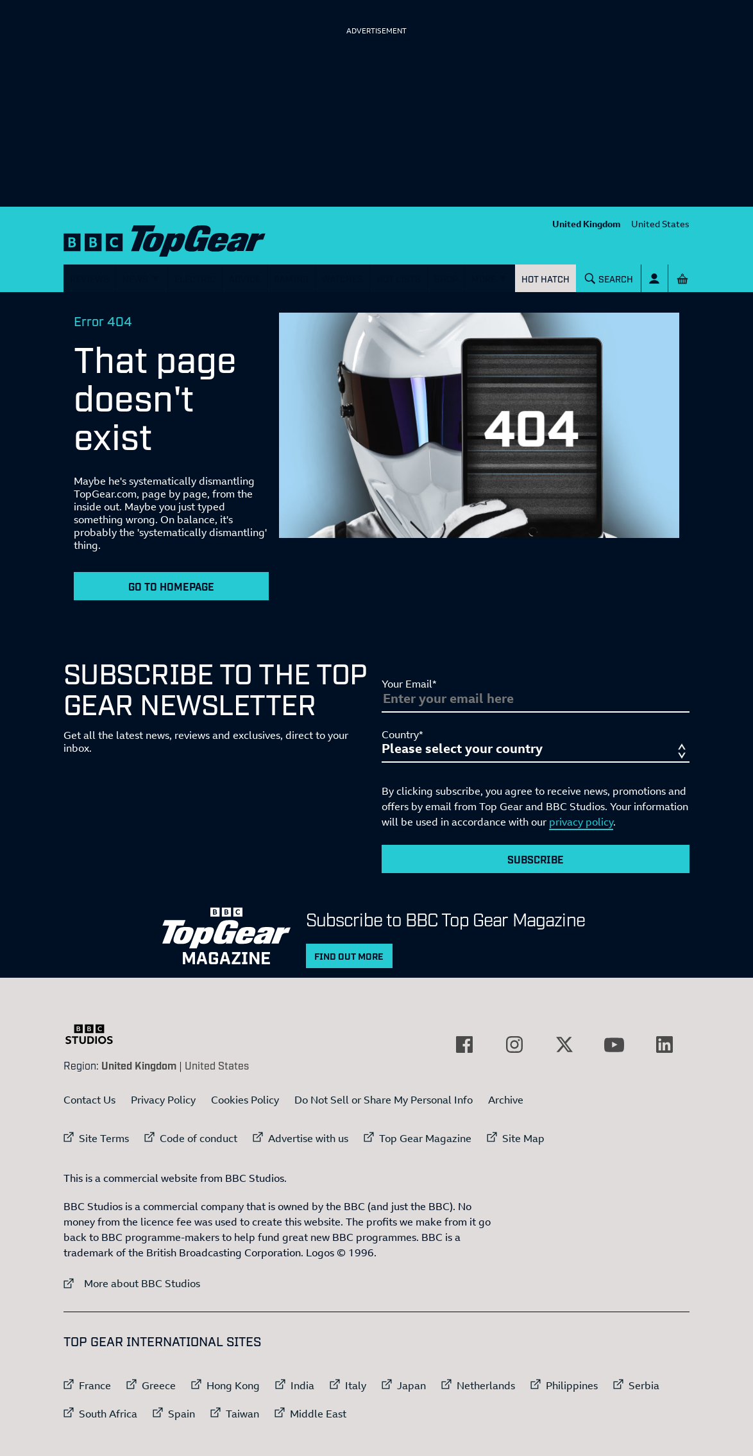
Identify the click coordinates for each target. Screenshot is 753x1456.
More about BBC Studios (131, 1283)
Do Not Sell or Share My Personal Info (383, 1099)
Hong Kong (233, 1385)
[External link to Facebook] (464, 1044)
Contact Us (89, 1099)
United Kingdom (586, 224)
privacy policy (581, 822)
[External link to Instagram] (514, 1044)
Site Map (523, 1138)
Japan (411, 1385)
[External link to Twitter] (564, 1044)
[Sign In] (654, 278)
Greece (159, 1385)
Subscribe (535, 859)
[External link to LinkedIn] (664, 1044)
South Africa (108, 1413)
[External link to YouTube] (614, 1044)
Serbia (644, 1385)
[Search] (609, 278)
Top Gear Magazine (425, 1138)
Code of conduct (198, 1138)
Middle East (318, 1413)
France (95, 1385)
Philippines (572, 1385)
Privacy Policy (163, 1099)
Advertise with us (308, 1138)
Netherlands (486, 1385)
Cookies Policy (245, 1099)
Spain (181, 1413)
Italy (355, 1385)
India (302, 1385)
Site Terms (104, 1138)
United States (660, 224)
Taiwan (242, 1413)
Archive (505, 1099)
